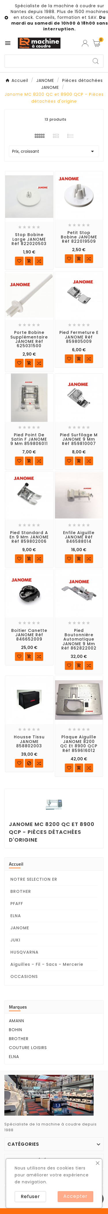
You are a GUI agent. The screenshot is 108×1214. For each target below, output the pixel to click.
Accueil (16, 863)
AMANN (16, 1021)
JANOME (19, 928)
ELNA (15, 916)
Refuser (30, 1196)
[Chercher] (46, 61)
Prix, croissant (54, 151)
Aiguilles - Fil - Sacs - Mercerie (46, 964)
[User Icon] (85, 43)
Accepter (75, 1196)
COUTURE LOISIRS (28, 1048)
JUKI (15, 940)
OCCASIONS (24, 976)
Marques (18, 1006)
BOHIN (15, 1030)
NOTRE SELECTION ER (33, 879)
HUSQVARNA (24, 952)
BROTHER (20, 891)
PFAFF (16, 903)
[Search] (95, 61)
